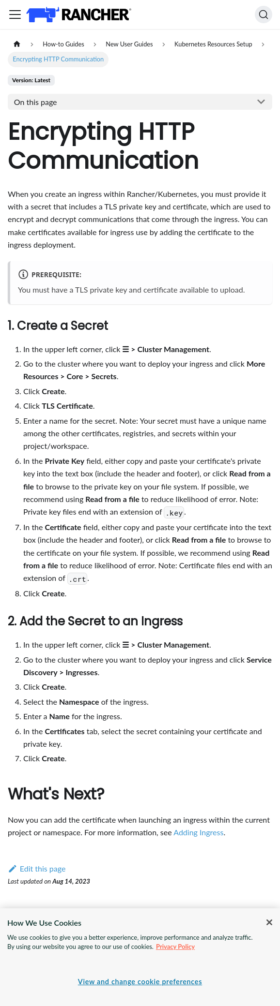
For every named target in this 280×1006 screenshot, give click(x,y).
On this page (35, 101)
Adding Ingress (198, 832)
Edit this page (36, 868)
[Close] (269, 922)
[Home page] (17, 44)
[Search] (263, 14)
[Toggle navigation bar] (15, 14)
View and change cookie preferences (140, 981)
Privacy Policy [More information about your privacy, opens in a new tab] (175, 946)
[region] (140, 957)
